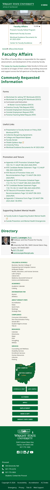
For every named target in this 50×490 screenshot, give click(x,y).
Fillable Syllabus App (15, 142)
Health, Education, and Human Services (25, 271)
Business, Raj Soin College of (21, 265)
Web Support (39, 487)
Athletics (17, 296)
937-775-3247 (18, 250)
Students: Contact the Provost (16, 476)
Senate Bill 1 (16, 322)
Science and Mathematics (20, 280)
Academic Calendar (18, 286)
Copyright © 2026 (8, 482)
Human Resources (18, 355)
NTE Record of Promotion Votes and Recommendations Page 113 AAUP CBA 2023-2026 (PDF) (23, 175)
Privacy (21, 487)
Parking (14, 359)
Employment (25, 408)
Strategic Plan (16, 311)
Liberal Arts (15, 276)
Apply (25, 402)
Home (4, 49)
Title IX (14, 326)
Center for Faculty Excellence (25, 43)
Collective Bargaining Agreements (19, 135)
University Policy (12, 145)
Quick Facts (15, 307)
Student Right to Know (19, 324)
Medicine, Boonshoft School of (22, 278)
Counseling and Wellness (20, 349)
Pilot (13, 338)
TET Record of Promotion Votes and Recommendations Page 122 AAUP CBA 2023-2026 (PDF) (23, 193)
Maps (13, 336)
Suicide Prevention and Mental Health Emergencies (25, 221)
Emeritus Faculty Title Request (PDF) (20, 107)
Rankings (15, 309)
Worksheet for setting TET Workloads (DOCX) (23, 97)
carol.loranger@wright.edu (23, 253)
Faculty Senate (11, 140)
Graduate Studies (17, 269)
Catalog (14, 288)
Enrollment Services (18, 353)
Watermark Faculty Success (20, 33)
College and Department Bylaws (18, 137)
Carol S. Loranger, (21, 237)
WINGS (14, 343)
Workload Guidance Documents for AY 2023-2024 (23, 38)
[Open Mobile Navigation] (44, 5)
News (13, 305)
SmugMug (18, 340)
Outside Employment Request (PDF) (20, 112)
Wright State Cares (25, 419)
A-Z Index (25, 397)
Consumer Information (19, 317)
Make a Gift (24, 414)
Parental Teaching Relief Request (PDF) (21, 115)
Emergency (12, 487)
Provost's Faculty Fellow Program (22, 30)
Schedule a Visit (19, 389)
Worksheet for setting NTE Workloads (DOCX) (23, 99)
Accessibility (22, 482)
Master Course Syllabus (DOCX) (21, 105)
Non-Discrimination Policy (20, 319)
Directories (15, 334)
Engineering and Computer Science (23, 267)
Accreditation (16, 303)
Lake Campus (16, 274)
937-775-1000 (25, 447)
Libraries (15, 357)
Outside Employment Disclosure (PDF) (20, 110)
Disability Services (18, 351)
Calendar (15, 332)
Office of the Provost (10, 7)
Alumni (17, 294)
